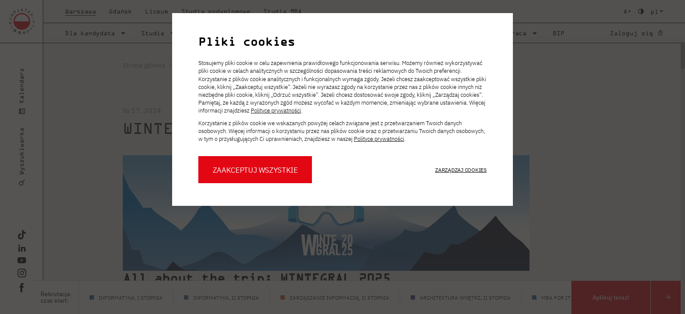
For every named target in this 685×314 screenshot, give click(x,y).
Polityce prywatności (276, 110)
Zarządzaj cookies (461, 170)
